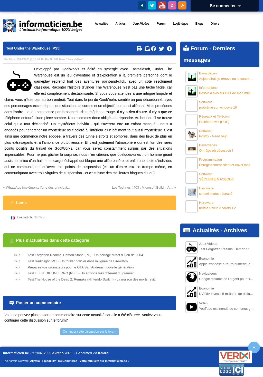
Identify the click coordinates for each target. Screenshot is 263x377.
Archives (235, 230)
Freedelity (49, 360)
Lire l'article (24, 217)
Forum (199, 48)
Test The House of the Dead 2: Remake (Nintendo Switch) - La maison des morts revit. (92, 279)
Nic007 (54, 59)
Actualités (206, 230)
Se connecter (227, 6)
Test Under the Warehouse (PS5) (33, 48)
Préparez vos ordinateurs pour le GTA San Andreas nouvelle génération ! (82, 267)
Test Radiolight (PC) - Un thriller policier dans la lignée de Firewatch (78, 261)
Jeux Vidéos (74, 59)
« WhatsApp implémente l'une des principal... (36, 187)
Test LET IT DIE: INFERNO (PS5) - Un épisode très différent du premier (81, 273)
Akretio (58, 353)
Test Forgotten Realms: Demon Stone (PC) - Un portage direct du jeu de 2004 (89, 15)
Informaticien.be (16, 353)
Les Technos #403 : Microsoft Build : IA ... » (144, 187)
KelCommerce (67, 360)
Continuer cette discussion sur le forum (89, 331)
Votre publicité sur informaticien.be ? (104, 360)
